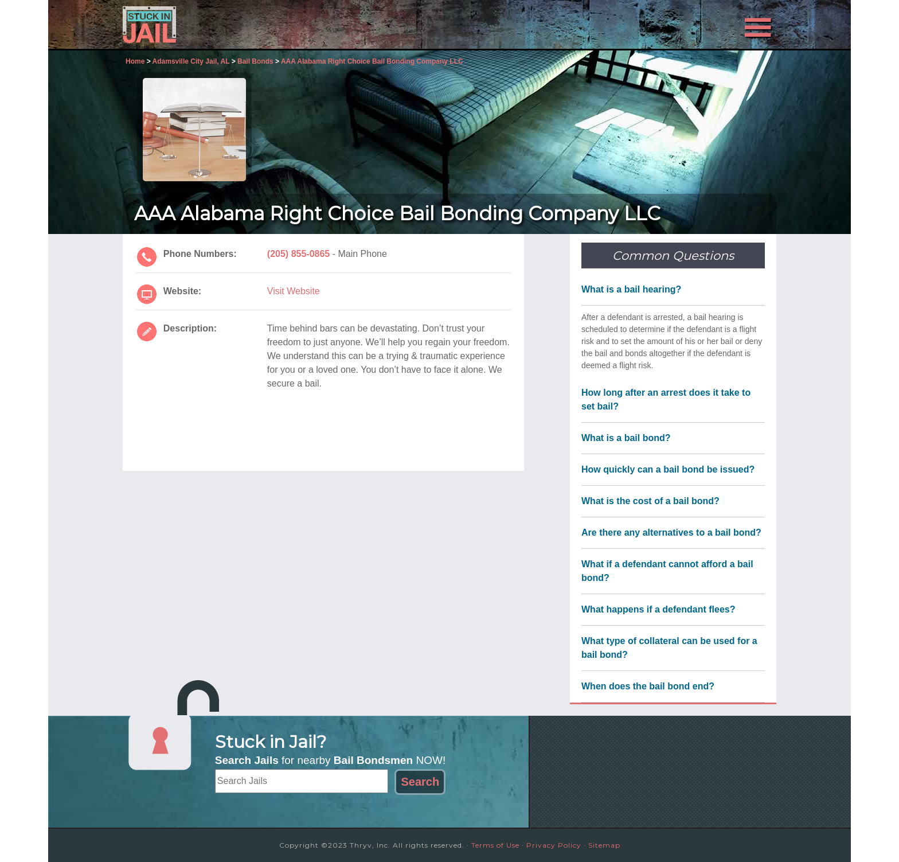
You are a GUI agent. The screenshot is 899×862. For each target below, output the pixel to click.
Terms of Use (495, 845)
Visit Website (293, 291)
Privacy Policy (553, 845)
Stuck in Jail (226, 24)
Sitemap (604, 845)
